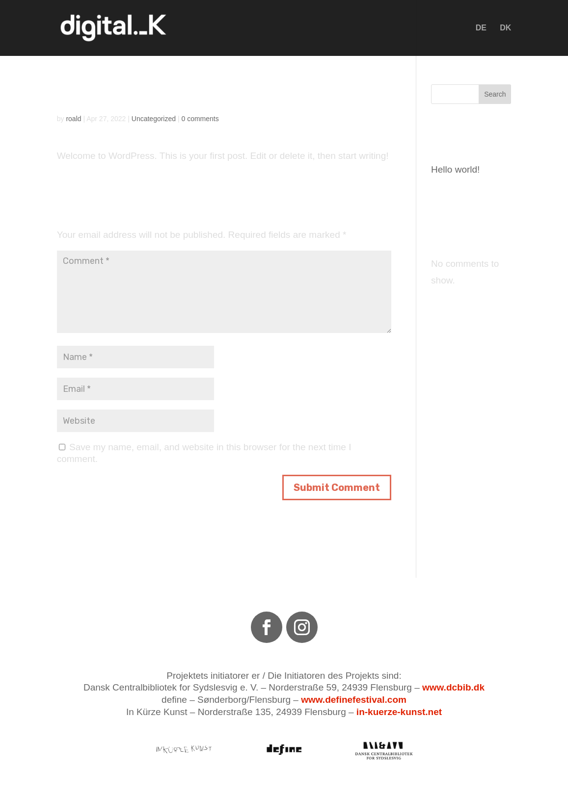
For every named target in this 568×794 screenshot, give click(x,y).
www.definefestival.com (353, 699)
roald (73, 119)
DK (505, 28)
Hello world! (455, 169)
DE (481, 28)
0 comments (199, 119)
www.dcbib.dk (453, 687)
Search (495, 94)
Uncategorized (154, 119)
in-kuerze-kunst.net (399, 712)
